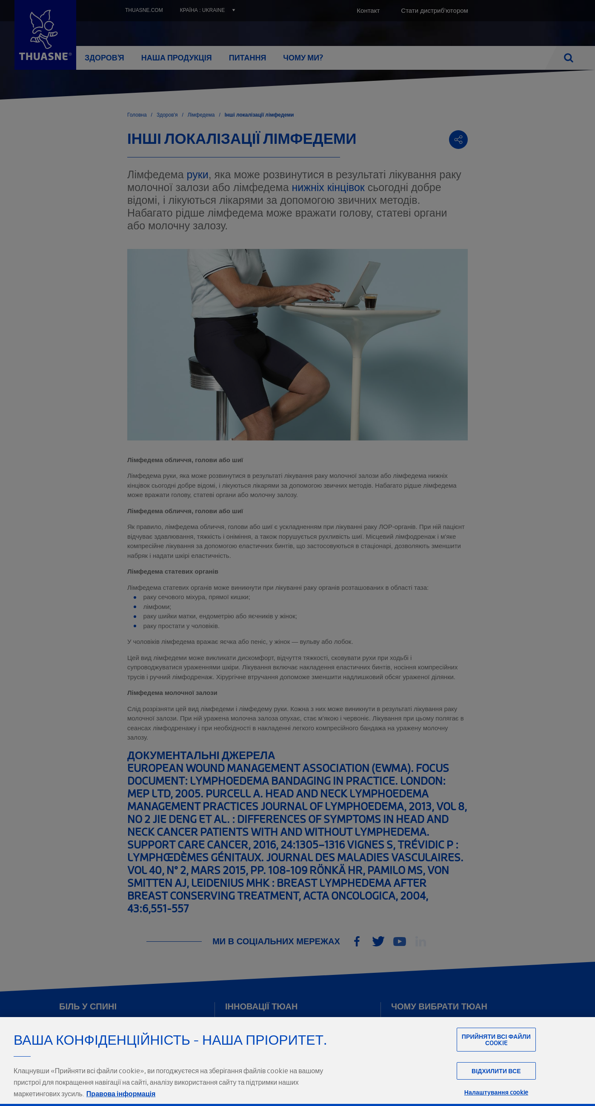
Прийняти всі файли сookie (496, 1058)
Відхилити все (496, 1090)
